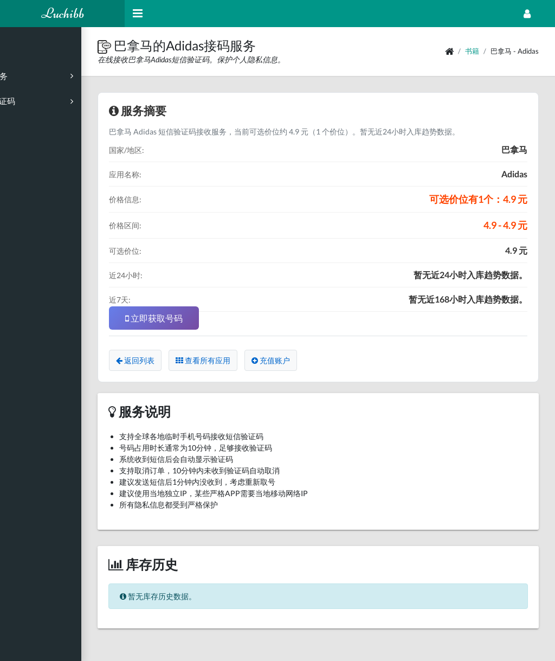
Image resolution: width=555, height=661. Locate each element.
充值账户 (314, 360)
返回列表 (178, 360)
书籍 (472, 51)
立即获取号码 (197, 318)
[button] (149, 45)
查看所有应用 (246, 360)
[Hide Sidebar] (138, 13)
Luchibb (62, 13)
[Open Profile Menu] (527, 13)
